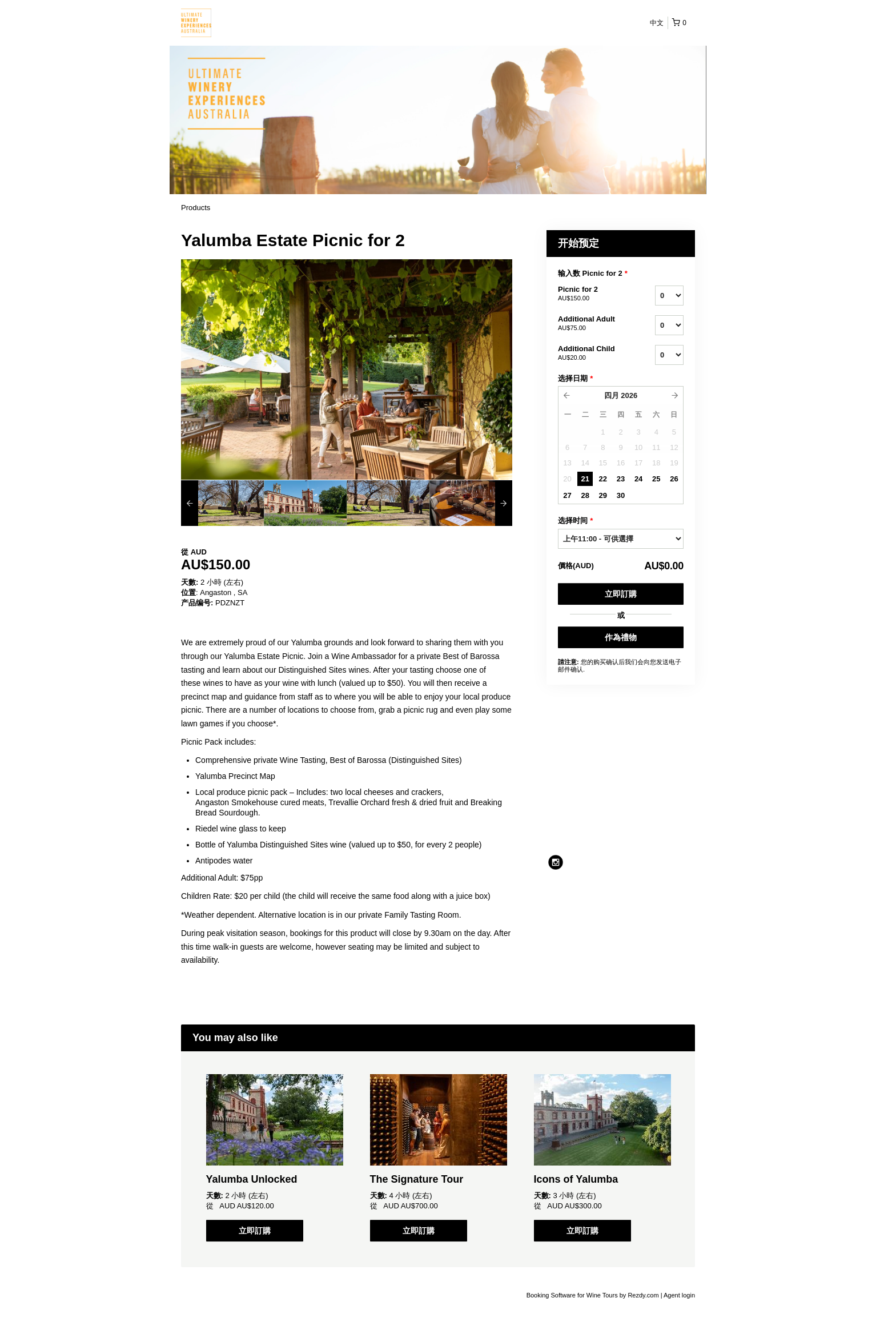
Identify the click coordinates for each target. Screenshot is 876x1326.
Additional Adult (592, 324)
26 (674, 479)
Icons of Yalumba (576, 1179)
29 (603, 495)
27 (567, 495)
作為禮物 (621, 637)
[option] (222, 503)
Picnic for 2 (592, 294)
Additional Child (592, 353)
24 (638, 479)
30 (621, 495)
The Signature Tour (417, 1179)
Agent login (679, 1295)
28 (585, 495)
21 (585, 479)
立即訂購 (621, 593)
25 (656, 479)
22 (603, 479)
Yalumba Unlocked (252, 1179)
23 (621, 479)
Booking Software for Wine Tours (573, 1295)
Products (195, 207)
